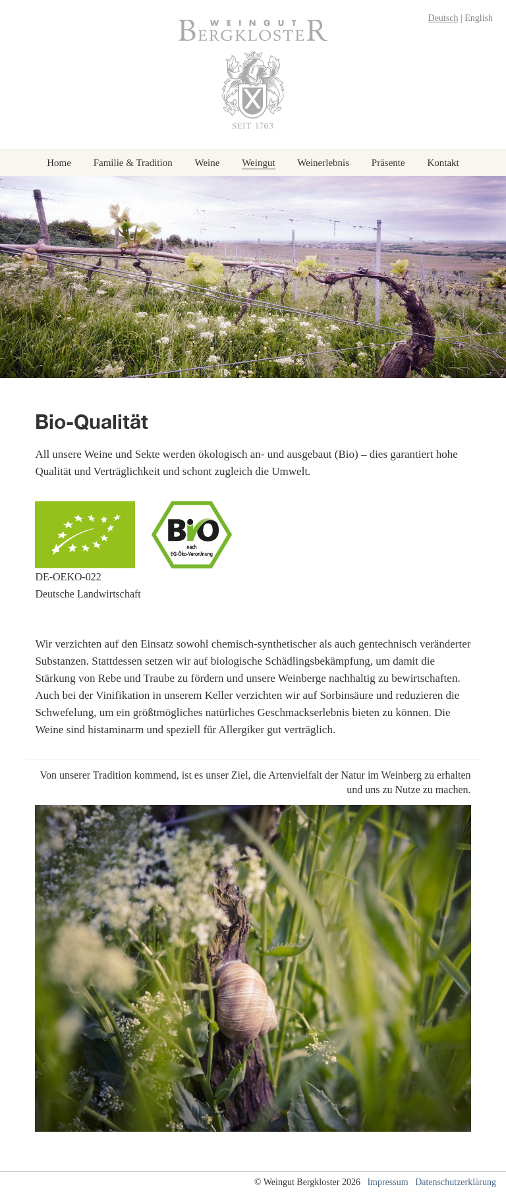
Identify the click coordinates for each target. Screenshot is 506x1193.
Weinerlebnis (323, 163)
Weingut (258, 163)
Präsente (388, 163)
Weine (206, 163)
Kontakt (443, 163)
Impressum (387, 1182)
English (478, 18)
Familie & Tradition (133, 163)
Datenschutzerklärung (455, 1182)
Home (59, 163)
